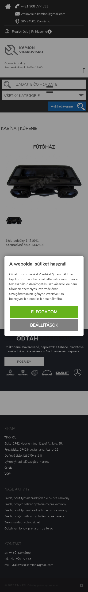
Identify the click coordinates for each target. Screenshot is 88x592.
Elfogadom (44, 312)
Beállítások (44, 325)
